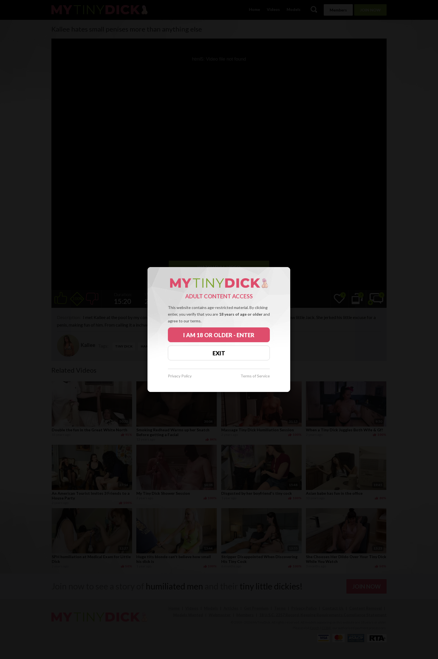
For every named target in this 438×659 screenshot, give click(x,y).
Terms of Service (255, 376)
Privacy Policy (180, 376)
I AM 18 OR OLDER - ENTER (218, 335)
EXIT (219, 353)
